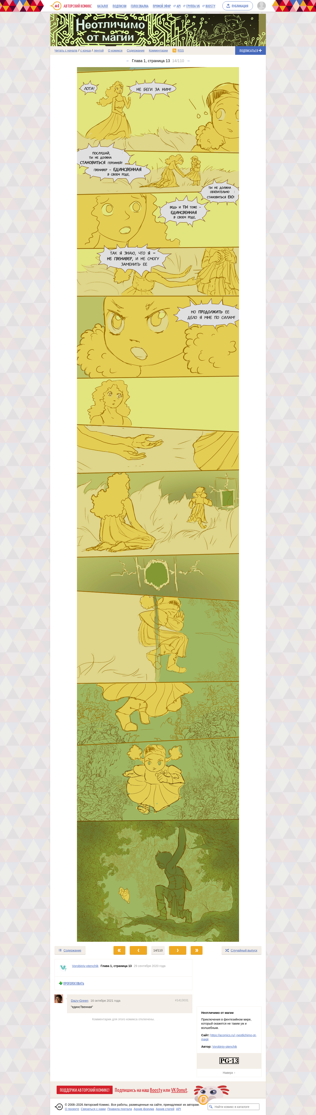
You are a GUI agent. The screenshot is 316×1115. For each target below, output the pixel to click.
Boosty (210, 5)
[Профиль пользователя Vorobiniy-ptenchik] (63, 968)
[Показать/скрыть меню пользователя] (261, 6)
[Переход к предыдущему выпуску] (77, 504)
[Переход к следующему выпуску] (158, 504)
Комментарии (158, 50)
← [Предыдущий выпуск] (128, 61)
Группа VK (193, 5)
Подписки (119, 5)
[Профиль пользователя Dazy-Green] (60, 998)
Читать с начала (65, 50)
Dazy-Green (79, 1000)
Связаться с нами (93, 1109)
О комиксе (115, 50)
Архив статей (165, 1109)
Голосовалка (139, 5)
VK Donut (179, 1089)
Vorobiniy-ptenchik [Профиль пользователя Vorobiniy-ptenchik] (85, 966)
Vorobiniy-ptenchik (224, 1046)
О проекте (72, 1109)
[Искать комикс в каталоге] (211, 1107)
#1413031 (181, 1000)
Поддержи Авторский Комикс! (84, 1090)
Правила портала (119, 1109)
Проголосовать (73, 983)
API (178, 5)
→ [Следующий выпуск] (188, 61)
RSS (181, 50)
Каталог (102, 5)
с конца (85, 50)
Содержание (136, 50)
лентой (99, 50)
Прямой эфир (162, 5)
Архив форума (144, 1109)
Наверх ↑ (229, 1072)
